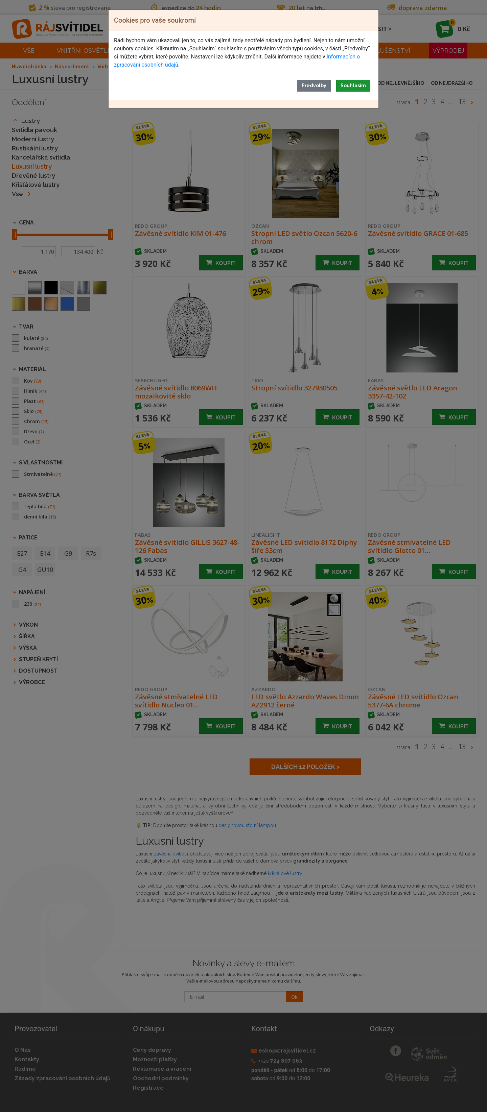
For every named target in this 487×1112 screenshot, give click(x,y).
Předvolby (314, 85)
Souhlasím (353, 85)
